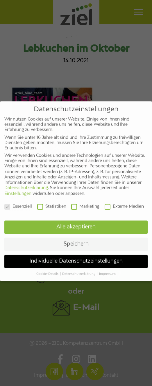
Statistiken (51, 202)
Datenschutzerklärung (26, 184)
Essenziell (18, 202)
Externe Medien (124, 202)
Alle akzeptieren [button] (76, 222)
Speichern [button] (76, 239)
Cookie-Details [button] (47, 269)
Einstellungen (17, 189)
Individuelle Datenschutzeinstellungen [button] (76, 257)
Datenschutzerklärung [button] (79, 269)
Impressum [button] (107, 269)
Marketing (85, 202)
